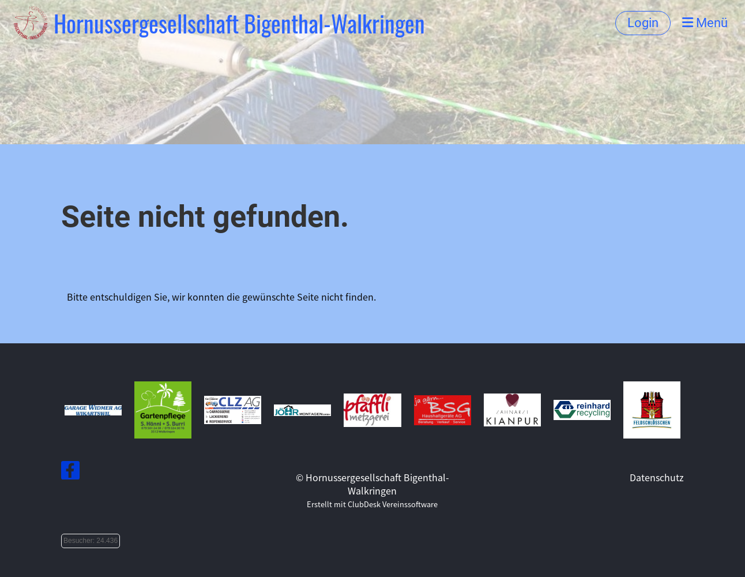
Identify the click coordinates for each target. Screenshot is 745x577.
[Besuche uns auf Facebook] (70, 471)
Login (643, 23)
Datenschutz (657, 477)
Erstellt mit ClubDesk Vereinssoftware (372, 504)
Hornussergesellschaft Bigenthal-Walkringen (239, 23)
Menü (705, 23)
